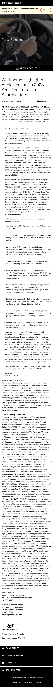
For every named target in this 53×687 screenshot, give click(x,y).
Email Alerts (12, 648)
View (44, 10)
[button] (50, 3)
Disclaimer (28, 682)
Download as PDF (44, 101)
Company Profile (14, 655)
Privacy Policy (16, 682)
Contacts (10, 663)
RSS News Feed (13, 670)
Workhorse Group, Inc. (22, 677)
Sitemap (38, 682)
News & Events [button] (26, 68)
